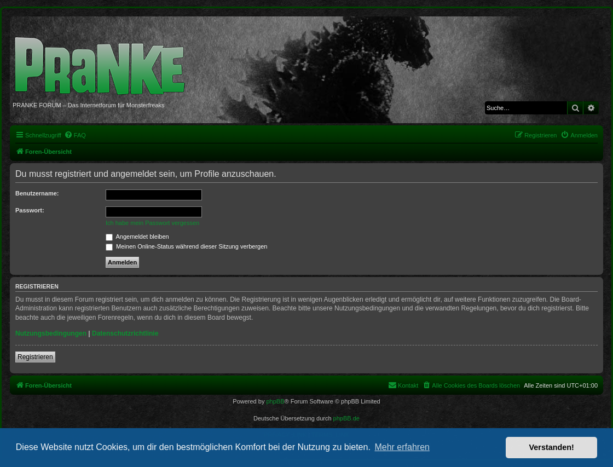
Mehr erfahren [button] (402, 447)
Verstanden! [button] (551, 447)
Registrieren (35, 357)
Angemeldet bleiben (137, 236)
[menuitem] (75, 135)
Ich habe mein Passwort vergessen (152, 223)
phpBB (275, 401)
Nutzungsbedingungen (50, 333)
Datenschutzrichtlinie (125, 333)
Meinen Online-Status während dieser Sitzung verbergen (186, 246)
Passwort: (29, 210)
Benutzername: (37, 193)
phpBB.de (346, 418)
